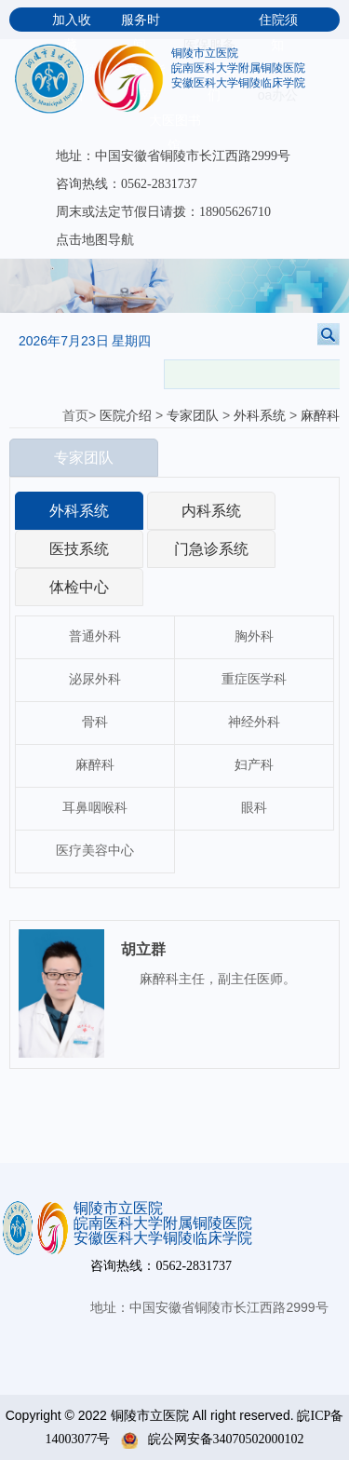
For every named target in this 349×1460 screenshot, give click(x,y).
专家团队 (193, 416)
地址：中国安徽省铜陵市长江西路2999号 (173, 156)
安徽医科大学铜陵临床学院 (238, 82)
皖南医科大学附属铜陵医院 (238, 67)
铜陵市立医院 (204, 53)
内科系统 (211, 511)
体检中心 (79, 587)
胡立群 (143, 949)
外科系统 (260, 416)
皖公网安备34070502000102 (212, 1439)
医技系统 (79, 549)
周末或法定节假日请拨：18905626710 (163, 212)
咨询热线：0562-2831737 (126, 184)
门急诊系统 (211, 549)
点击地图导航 (95, 240)
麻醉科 (320, 416)
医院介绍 (126, 416)
